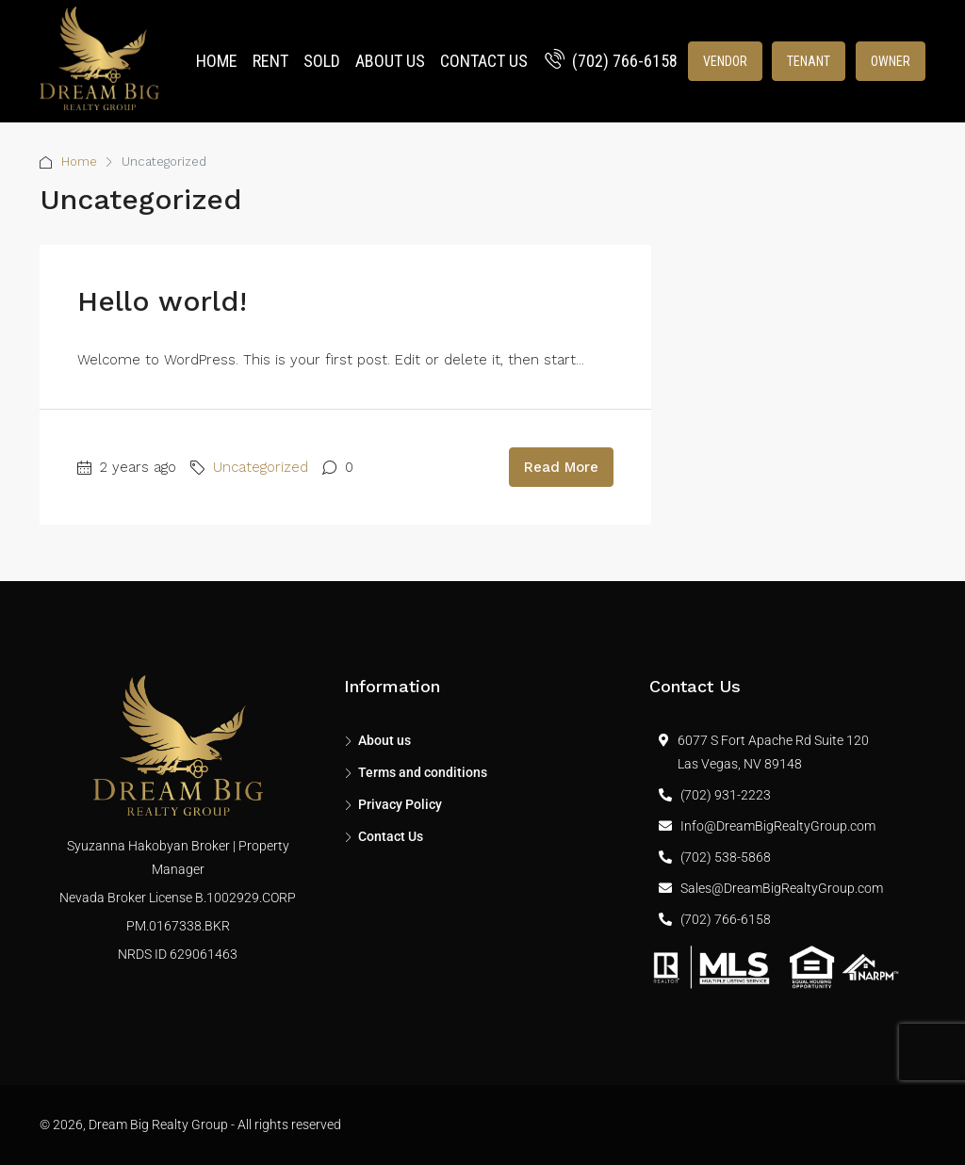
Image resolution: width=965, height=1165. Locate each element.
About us (390, 61)
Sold (321, 61)
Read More (561, 467)
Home (216, 61)
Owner (890, 61)
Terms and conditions (422, 772)
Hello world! (162, 300)
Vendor (725, 61)
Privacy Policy (400, 804)
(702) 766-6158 (611, 61)
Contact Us (484, 61)
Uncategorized (260, 467)
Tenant (808, 61)
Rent (270, 61)
